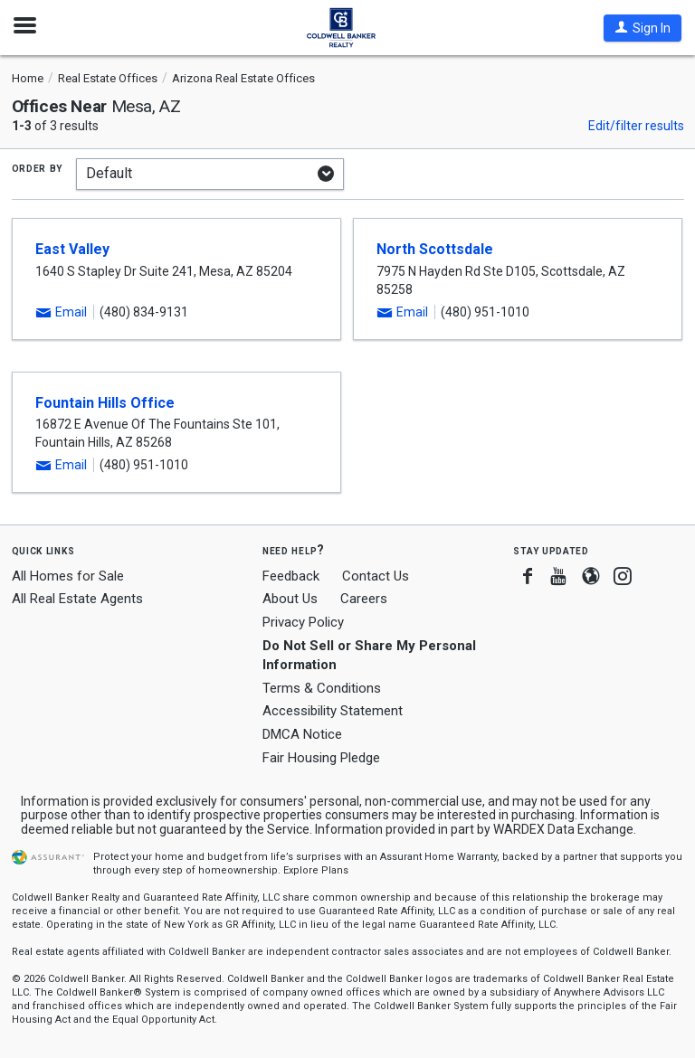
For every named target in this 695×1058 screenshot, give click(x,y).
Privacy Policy (303, 622)
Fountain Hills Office (105, 402)
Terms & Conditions (321, 688)
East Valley (72, 249)
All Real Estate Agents (77, 598)
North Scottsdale (434, 249)
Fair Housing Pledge (321, 758)
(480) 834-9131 (144, 312)
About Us (290, 598)
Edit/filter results (636, 125)
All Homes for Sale (68, 576)
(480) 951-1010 (485, 312)
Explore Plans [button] (315, 870)
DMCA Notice (302, 734)
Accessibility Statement (332, 711)
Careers (363, 598)
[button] (642, 28)
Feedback (290, 576)
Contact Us (375, 576)
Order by (37, 167)
